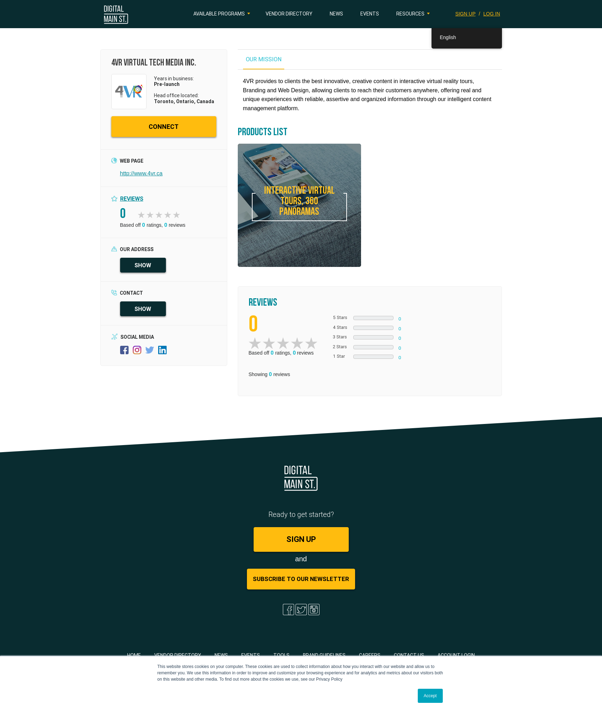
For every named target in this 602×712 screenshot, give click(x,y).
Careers (369, 655)
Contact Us (409, 655)
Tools (281, 655)
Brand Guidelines (324, 655)
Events (369, 14)
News (336, 14)
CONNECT (164, 127)
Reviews (131, 198)
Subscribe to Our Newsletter (301, 579)
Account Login (456, 655)
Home (134, 655)
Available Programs (219, 14)
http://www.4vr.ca (141, 173)
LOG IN (491, 14)
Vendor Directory (289, 14)
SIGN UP (465, 14)
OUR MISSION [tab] (263, 59)
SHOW (143, 265)
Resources (410, 14)
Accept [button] (430, 695)
